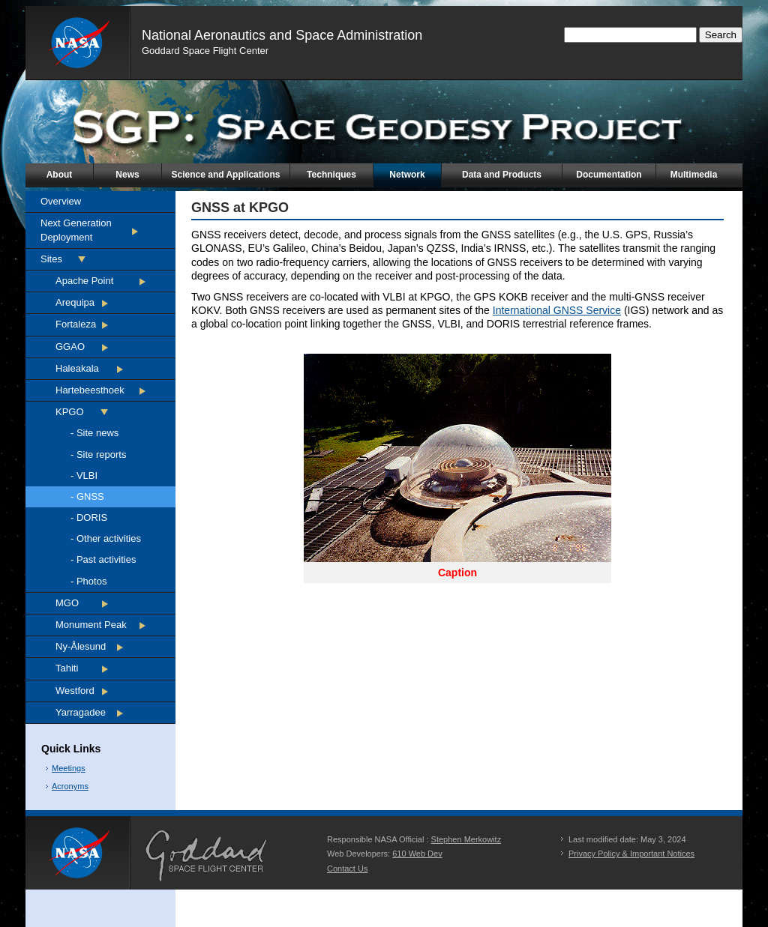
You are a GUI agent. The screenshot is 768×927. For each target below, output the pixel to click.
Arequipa (75, 302)
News (127, 174)
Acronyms (70, 786)
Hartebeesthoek (90, 390)
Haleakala (77, 368)
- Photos (88, 581)
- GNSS (87, 496)
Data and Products (502, 174)
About (59, 174)
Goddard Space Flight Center (205, 50)
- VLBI (84, 475)
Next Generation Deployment (76, 229)
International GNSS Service (557, 310)
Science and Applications (226, 174)
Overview (60, 201)
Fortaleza (76, 324)
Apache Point (84, 280)
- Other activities (105, 538)
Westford (75, 690)
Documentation (608, 174)
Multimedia (694, 174)
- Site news (94, 432)
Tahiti (67, 668)
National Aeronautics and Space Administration (282, 35)
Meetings (69, 768)
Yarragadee (81, 712)
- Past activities (103, 559)
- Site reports (98, 454)
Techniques (331, 174)
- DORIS (88, 517)
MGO (67, 603)
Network (406, 174)
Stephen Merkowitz (466, 839)
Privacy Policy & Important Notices (631, 853)
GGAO (70, 346)
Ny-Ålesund (81, 646)
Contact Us (347, 868)
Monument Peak (91, 624)
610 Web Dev (417, 853)
